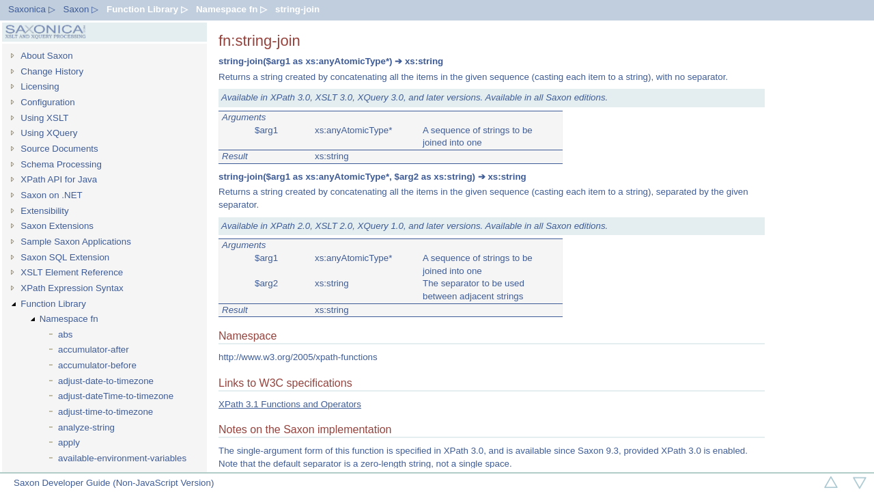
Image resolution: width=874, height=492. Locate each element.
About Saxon (46, 56)
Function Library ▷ (147, 9)
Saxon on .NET (51, 195)
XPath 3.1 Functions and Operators (289, 404)
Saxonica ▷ (31, 9)
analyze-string (86, 427)
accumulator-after (93, 349)
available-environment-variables (122, 458)
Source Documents (59, 149)
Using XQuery (48, 133)
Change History (51, 71)
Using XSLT (44, 118)
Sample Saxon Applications (75, 241)
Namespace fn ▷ (231, 9)
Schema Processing (61, 164)
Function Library (53, 304)
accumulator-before (97, 365)
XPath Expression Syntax (71, 288)
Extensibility (44, 211)
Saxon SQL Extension (64, 257)
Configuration (47, 102)
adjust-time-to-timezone (105, 412)
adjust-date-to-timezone (106, 381)
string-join (297, 9)
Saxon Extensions (57, 226)
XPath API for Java (58, 179)
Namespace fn (69, 319)
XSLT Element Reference (71, 272)
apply (69, 442)
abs (65, 334)
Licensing (39, 86)
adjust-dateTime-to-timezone (115, 396)
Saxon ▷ (81, 9)
